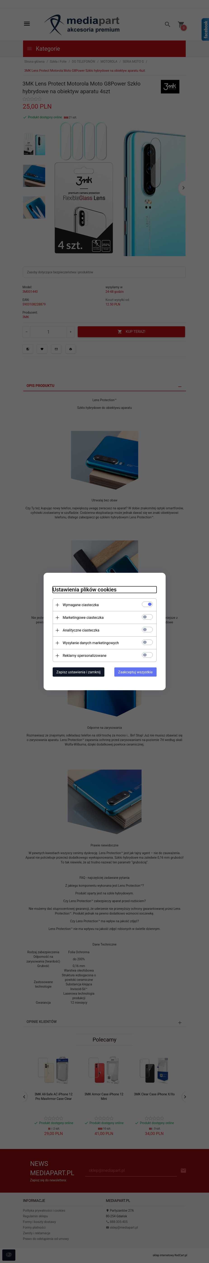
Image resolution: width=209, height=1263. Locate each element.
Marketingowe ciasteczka (83, 617)
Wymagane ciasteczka (81, 605)
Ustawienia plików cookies (85, 589)
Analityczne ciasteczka (81, 630)
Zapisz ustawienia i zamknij (78, 672)
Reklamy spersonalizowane (84, 655)
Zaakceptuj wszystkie (135, 672)
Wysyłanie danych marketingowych (91, 643)
